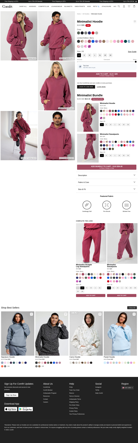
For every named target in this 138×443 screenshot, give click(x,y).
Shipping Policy (73, 402)
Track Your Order (74, 390)
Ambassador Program (49, 393)
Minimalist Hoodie (107, 103)
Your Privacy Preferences (77, 414)
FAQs (71, 387)
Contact (45, 399)
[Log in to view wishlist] (129, 6)
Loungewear (56, 6)
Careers (45, 402)
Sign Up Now (11, 395)
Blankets (68, 6)
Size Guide (132, 52)
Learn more (101, 86)
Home (79, 14)
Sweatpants (80, 6)
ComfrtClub (43, 6)
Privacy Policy (73, 408)
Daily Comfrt (99, 393)
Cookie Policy (73, 411)
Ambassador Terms (75, 399)
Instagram (98, 387)
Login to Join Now (86, 86)
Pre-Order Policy (74, 405)
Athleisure (106, 6)
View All (132, 308)
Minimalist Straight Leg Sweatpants (84, 265)
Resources (46, 396)
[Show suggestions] (127, 387)
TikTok (97, 390)
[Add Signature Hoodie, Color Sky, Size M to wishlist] (31, 314)
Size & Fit (106, 189)
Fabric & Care (106, 182)
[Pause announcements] (136, 1)
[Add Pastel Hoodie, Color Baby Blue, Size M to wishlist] (134, 314)
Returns (71, 393)
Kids (89, 6)
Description (106, 175)
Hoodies (32, 6)
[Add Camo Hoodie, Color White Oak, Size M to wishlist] (99, 314)
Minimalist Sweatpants (109, 134)
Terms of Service (74, 396)
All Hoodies (85, 14)
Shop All (23, 6)
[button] (134, 6)
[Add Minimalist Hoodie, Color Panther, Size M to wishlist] (65, 314)
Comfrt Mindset (47, 390)
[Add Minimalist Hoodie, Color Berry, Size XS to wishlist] (134, 21)
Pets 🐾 (96, 6)
